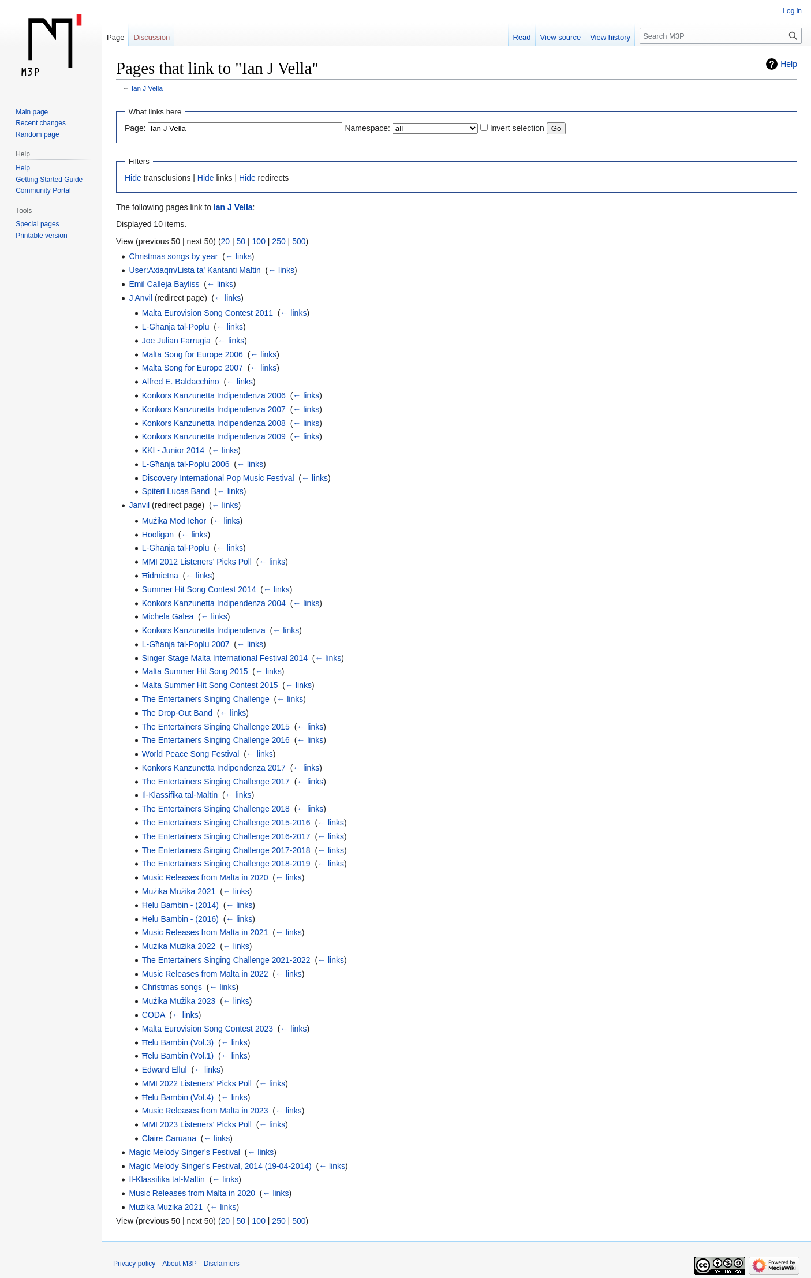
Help (788, 64)
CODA (153, 1014)
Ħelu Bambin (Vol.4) (178, 1097)
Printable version (41, 235)
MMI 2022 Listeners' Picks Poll (197, 1083)
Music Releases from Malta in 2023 (205, 1110)
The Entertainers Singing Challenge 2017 (216, 781)
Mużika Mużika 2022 (179, 946)
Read (522, 37)
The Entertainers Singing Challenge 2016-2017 (226, 836)
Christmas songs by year (173, 256)
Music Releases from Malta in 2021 (205, 932)
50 (241, 241)
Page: (135, 128)
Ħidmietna (160, 575)
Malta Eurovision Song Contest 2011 (207, 312)
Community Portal (43, 190)
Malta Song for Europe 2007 (192, 367)
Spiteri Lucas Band (176, 491)
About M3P (179, 1264)
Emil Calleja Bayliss (164, 284)
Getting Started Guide (49, 179)
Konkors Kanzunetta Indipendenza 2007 (214, 409)
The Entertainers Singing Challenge (206, 699)
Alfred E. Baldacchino (180, 381)
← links (238, 256)
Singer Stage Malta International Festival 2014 (225, 658)
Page (115, 37)
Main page (32, 112)
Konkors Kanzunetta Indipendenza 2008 (214, 423)
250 (278, 241)
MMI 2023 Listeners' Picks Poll (197, 1124)
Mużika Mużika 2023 (179, 1001)
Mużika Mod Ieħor (174, 520)
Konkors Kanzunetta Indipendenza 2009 (214, 436)
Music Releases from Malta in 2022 (205, 973)
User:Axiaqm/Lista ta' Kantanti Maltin (194, 270)
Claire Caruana (169, 1138)
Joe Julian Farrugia (176, 340)
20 (225, 241)
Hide (133, 177)
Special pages (37, 224)
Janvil (139, 505)
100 (259, 241)
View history (610, 37)
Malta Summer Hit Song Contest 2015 (210, 685)
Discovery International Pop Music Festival (218, 478)
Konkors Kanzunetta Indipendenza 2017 (214, 767)
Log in (792, 11)
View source (560, 37)
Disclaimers (222, 1264)
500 (298, 241)
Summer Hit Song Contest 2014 (199, 589)
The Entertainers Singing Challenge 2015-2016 (226, 822)
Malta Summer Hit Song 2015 (195, 671)
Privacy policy (134, 1264)
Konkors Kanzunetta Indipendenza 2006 (214, 395)
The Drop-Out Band (177, 713)
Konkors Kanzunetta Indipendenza (204, 630)
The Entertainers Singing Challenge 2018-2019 (226, 863)
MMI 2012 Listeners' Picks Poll (197, 561)
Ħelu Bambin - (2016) (180, 919)
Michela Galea (168, 616)
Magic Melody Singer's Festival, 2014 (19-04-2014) (220, 1166)
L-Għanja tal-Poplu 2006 (186, 464)
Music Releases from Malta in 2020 (205, 877)
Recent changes (41, 123)
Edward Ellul (164, 1069)
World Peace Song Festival (191, 753)
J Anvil (140, 297)
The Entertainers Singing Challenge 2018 (216, 808)
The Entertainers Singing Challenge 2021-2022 (226, 960)
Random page (37, 134)
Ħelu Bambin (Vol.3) (178, 1042)
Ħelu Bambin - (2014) (180, 905)
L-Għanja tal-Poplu (176, 326)
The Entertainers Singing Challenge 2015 (216, 726)
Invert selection (517, 128)
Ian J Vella (147, 88)
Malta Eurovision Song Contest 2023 (207, 1028)
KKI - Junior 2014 (173, 450)
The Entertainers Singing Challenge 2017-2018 (226, 850)
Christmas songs (172, 987)
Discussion (151, 37)
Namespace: (367, 128)
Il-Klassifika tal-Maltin (180, 794)
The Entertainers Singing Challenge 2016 (216, 740)
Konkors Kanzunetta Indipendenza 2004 (214, 603)
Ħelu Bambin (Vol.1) (178, 1055)
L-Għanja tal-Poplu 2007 (186, 644)
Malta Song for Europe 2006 (192, 354)
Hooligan (158, 534)
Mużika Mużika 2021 (179, 891)
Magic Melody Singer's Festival (184, 1152)
